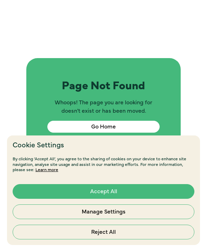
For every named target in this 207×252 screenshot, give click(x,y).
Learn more (46, 170)
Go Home (103, 127)
